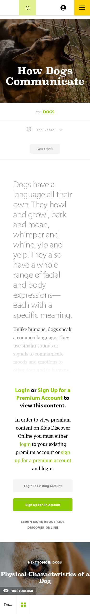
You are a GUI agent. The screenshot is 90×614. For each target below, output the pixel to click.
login (25, 444)
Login (22, 390)
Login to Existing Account (43, 486)
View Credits (45, 149)
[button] (45, 129)
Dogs (48, 112)
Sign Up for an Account (42, 505)
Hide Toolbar (18, 591)
